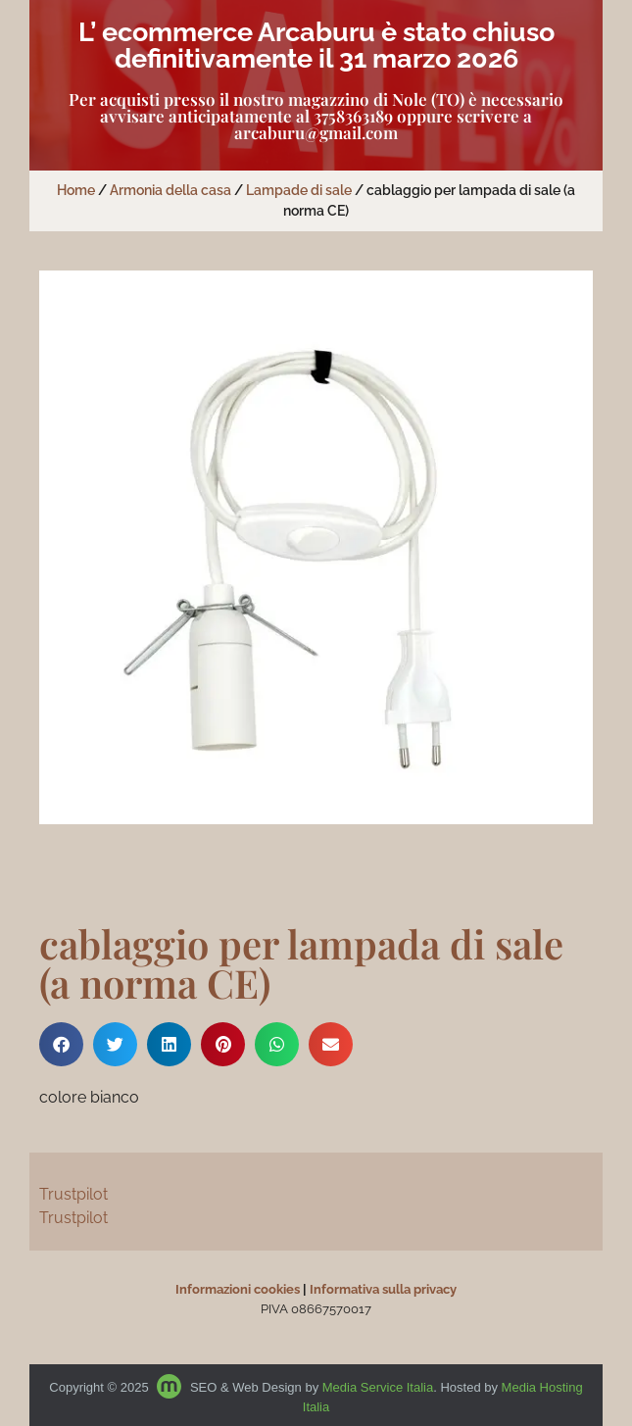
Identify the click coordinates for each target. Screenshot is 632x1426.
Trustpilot (73, 1194)
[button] (61, 1044)
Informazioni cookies (237, 1289)
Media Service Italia (377, 1387)
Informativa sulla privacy (383, 1289)
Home (76, 190)
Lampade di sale (299, 190)
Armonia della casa (170, 190)
